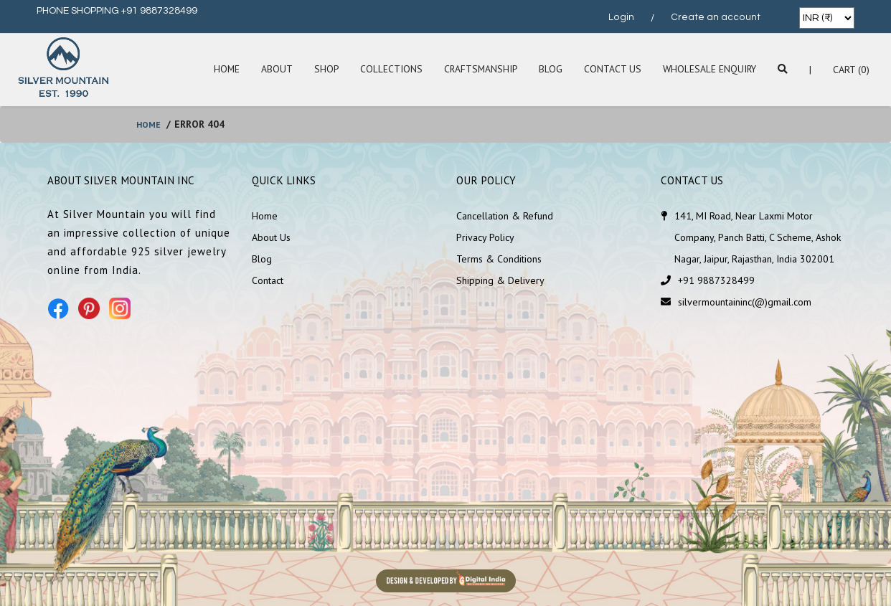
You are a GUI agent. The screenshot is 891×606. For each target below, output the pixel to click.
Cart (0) (851, 69)
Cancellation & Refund (504, 215)
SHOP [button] (321, 69)
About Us (271, 237)
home (150, 124)
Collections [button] (387, 69)
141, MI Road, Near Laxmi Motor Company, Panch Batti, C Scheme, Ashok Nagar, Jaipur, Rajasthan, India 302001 (757, 237)
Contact (267, 280)
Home (221, 69)
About (272, 69)
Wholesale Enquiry (708, 69)
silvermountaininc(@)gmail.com (744, 301)
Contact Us (610, 69)
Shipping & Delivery (500, 280)
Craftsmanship (477, 69)
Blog (548, 69)
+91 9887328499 (716, 280)
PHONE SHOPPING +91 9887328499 (117, 11)
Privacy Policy (485, 237)
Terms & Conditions (499, 258)
